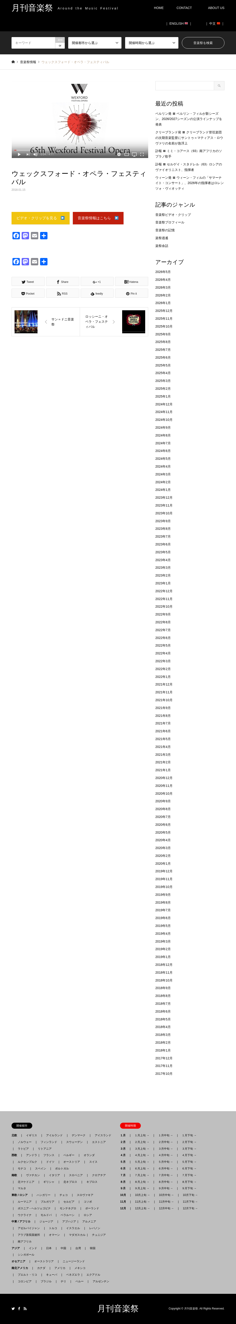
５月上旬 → (142, 1161)
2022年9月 (163, 614)
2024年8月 (163, 435)
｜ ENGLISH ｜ (178, 23)
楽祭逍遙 (161, 238)
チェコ (64, 1195)
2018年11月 (164, 972)
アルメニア (89, 1221)
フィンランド (49, 1142)
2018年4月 (163, 1027)
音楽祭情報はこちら (98, 218)
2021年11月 (164, 692)
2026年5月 (163, 272)
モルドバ (46, 1215)
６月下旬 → (189, 1168)
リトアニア (44, 1148)
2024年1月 (163, 490)
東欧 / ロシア (21, 1195)
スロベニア (76, 1175)
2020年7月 (163, 817)
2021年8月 (163, 716)
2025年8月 (163, 342)
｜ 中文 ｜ (214, 23)
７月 (124, 1175)
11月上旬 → (142, 1201)
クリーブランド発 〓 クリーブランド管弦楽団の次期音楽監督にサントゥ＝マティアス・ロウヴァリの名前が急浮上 (189, 137)
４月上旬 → (142, 1155)
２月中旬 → (166, 1142)
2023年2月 (163, 575)
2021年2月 (163, 762)
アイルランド (54, 1135)
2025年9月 (163, 334)
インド (33, 1248)
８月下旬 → (189, 1181)
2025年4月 (163, 373)
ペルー (79, 1281)
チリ (63, 1281)
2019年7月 (163, 910)
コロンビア (24, 1281)
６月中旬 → (166, 1168)
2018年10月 (164, 980)
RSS (25, 1308)
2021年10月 (164, 700)
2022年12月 (164, 591)
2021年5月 (163, 739)
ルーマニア (24, 1201)
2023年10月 (164, 513)
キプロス (92, 1181)
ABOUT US (218, 8)
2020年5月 (163, 832)
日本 (48, 1248)
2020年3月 (163, 848)
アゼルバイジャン (29, 1228)
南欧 (16, 1175)
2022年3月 (163, 661)
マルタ (22, 1188)
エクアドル (92, 1274)
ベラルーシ (67, 1215)
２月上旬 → (142, 1142)
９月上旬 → (142, 1188)
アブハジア (67, 1221)
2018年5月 (163, 1019)
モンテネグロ (68, 1208)
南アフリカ (24, 1241)
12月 (124, 1208)
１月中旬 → (166, 1135)
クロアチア (99, 1175)
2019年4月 (163, 933)
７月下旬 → (189, 1175)
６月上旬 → (142, 1168)
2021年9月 (163, 708)
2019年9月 (163, 894)
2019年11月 (164, 879)
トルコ (53, 1228)
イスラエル (73, 1228)
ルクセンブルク (27, 1161)
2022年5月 (163, 645)
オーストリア (72, 1161)
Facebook (19, 1308)
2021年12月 (164, 684)
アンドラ (30, 1155)
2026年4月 (163, 279)
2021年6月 (163, 731)
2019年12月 (164, 871)
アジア (17, 1248)
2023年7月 (163, 536)
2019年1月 (163, 957)
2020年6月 (163, 824)
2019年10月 (164, 887)
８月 (124, 1181)
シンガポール (26, 1254)
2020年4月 (163, 840)
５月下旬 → (189, 1161)
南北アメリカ (21, 1268)
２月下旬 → (189, 1142)
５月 (124, 1161)
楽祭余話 (161, 246)
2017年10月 (164, 1073)
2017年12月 (164, 1058)
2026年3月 (163, 287)
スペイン (40, 1168)
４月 (124, 1155)
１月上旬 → (142, 1135)
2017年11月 (164, 1066)
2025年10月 (164, 326)
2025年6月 (163, 357)
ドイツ (50, 1161)
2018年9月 (163, 988)
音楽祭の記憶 (165, 230)
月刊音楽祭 (118, 1308)
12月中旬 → (166, 1208)
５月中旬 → (166, 1161)
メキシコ (80, 1268)
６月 (124, 1168)
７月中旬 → (166, 1175)
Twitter (13, 1308)
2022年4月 (163, 653)
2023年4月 (163, 560)
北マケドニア (26, 1181)
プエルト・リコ (27, 1274)
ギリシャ (49, 1181)
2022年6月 (163, 638)
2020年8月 (163, 809)
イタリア (54, 1175)
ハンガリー (43, 1195)
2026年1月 (163, 303)
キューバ (51, 1274)
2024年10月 (164, 420)
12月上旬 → (142, 1208)
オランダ (89, 1155)
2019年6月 (163, 918)
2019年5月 (163, 926)
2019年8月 (163, 902)
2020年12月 (164, 778)
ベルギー (69, 1155)
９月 (124, 1188)
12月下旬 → (190, 1208)
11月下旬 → (190, 1201)
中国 (63, 1248)
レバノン (94, 1228)
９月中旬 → (166, 1188)
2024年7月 (163, 443)
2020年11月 (164, 786)
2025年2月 (163, 388)
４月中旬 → (166, 1155)
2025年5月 (163, 365)
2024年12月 (164, 404)
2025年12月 (164, 311)
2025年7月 (163, 350)
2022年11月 (164, 599)
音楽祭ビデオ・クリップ (173, 215)
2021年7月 (163, 723)
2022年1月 (163, 677)
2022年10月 (164, 606)
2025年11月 (164, 318)
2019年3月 (163, 941)
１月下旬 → (189, 1135)
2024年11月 (164, 412)
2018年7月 (163, 1003)
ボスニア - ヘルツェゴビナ (34, 1208)
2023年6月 (163, 544)
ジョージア (46, 1221)
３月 (124, 1148)
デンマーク (78, 1135)
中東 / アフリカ (22, 1221)
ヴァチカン (33, 1175)
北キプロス (70, 1181)
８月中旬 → (166, 1181)
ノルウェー (24, 1142)
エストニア (99, 1142)
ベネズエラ (71, 1274)
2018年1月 (163, 1050)
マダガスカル (76, 1234)
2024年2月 (163, 482)
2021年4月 (163, 747)
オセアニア (20, 1261)
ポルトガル (62, 1168)
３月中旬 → (166, 1148)
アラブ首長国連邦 (29, 1234)
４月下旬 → (189, 1155)
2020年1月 (163, 863)
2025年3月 (163, 381)
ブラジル (46, 1281)
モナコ (22, 1168)
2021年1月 (163, 770)
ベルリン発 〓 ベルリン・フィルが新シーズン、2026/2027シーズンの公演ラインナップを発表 (188, 119)
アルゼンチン (99, 1281)
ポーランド (92, 1208)
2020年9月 (163, 801)
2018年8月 (163, 996)
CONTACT (184, 8)
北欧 (16, 1135)
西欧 (16, 1155)
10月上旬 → (142, 1195)
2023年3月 (163, 567)
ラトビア (23, 1148)
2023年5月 (163, 552)
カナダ (41, 1268)
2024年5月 (163, 458)
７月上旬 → (142, 1175)
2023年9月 (163, 521)
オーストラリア (44, 1261)
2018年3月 (163, 1035)
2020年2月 (163, 856)
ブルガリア (47, 1201)
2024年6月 (163, 451)
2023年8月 (163, 528)
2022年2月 (163, 669)
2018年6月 (163, 1011)
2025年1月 (163, 396)
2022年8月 (163, 622)
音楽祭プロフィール (169, 222)
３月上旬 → (142, 1148)
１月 (124, 1135)
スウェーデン (74, 1142)
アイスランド (101, 1135)
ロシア (88, 1215)
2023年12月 (164, 497)
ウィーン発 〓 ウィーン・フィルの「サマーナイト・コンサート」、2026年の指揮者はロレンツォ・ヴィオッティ (189, 183)
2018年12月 (164, 965)
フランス (49, 1155)
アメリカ (60, 1268)
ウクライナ (24, 1215)
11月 (124, 1201)
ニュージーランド (74, 1261)
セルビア (69, 1201)
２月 (124, 1142)
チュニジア (99, 1234)
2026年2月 (163, 295)
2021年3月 (163, 754)
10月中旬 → (166, 1195)
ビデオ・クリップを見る (40, 218)
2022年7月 (163, 630)
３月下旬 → (189, 1148)
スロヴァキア (85, 1195)
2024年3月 (163, 474)
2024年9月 (163, 427)
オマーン (54, 1234)
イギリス (31, 1135)
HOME (159, 8)
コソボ (88, 1201)
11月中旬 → (166, 1201)
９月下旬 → (189, 1188)
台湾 (78, 1248)
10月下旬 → (190, 1195)
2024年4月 (163, 466)
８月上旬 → (142, 1181)
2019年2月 (163, 949)
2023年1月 (163, 583)
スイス (93, 1161)
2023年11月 (164, 505)
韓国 (92, 1248)
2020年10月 (164, 793)
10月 (124, 1195)
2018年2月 (163, 1042)
